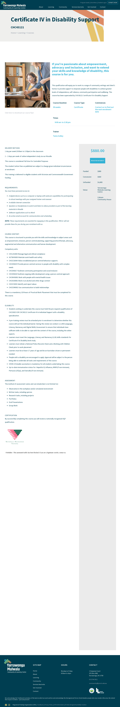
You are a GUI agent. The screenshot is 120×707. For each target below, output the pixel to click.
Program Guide (84, 2)
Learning (51, 7)
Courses (30, 33)
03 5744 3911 (93, 679)
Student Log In (102, 2)
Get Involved (92, 7)
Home (13, 33)
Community (63, 7)
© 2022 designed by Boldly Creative (75, 705)
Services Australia (78, 7)
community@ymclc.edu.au (98, 683)
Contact (103, 7)
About (41, 7)
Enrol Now (94, 2)
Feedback (40, 705)
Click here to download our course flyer (19, 113)
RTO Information (59, 705)
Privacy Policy (49, 705)
